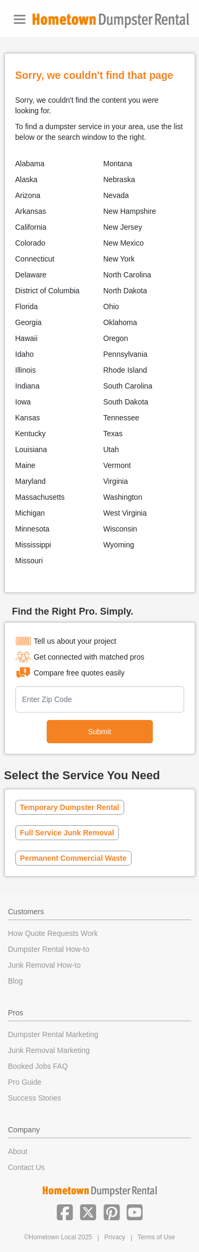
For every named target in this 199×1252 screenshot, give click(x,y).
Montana (117, 163)
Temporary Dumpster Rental (69, 807)
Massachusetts (40, 497)
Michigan (30, 513)
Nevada (116, 195)
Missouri (29, 560)
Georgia (28, 322)
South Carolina (128, 386)
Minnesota (32, 529)
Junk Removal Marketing (49, 1050)
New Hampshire (130, 211)
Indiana (27, 386)
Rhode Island (125, 370)
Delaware (31, 275)
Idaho (24, 354)
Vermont (117, 465)
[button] (65, 1211)
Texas (113, 433)
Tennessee (121, 417)
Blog (15, 981)
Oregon (115, 338)
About (18, 1151)
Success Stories (34, 1098)
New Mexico (123, 243)
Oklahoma (120, 322)
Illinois (25, 370)
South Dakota (126, 402)
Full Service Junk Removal (67, 832)
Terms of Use (156, 1237)
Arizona (27, 195)
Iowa (23, 402)
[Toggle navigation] (19, 19)
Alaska (26, 179)
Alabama (30, 163)
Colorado (30, 243)
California (31, 227)
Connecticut (35, 259)
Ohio (111, 306)
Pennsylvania (125, 354)
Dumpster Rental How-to (48, 949)
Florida (26, 306)
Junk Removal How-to (44, 965)
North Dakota (125, 290)
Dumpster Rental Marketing (53, 1034)
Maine (25, 465)
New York (119, 259)
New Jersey (122, 227)
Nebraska (119, 179)
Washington (122, 497)
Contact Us (26, 1167)
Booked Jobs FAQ (38, 1066)
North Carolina (127, 275)
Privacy (115, 1237)
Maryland (30, 481)
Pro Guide (24, 1082)
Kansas (27, 417)
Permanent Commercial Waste (73, 858)
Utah (111, 449)
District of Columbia (47, 290)
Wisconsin (120, 529)
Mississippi (33, 545)
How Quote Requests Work (53, 933)
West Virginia (125, 513)
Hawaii (26, 338)
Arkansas (30, 211)
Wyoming (118, 545)
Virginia (115, 481)
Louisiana (31, 449)
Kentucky (30, 433)
